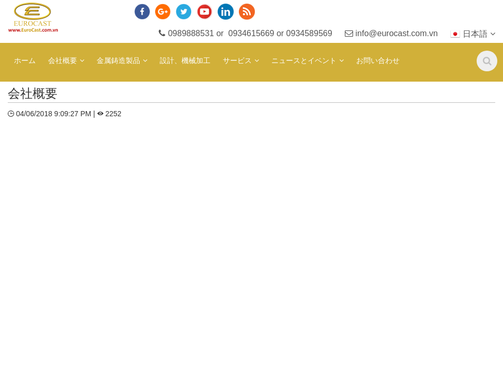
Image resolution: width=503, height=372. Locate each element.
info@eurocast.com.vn (391, 33)
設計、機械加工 (185, 60)
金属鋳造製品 (118, 60)
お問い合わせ (378, 60)
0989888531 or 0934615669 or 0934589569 (245, 33)
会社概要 (62, 60)
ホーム (25, 60)
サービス (237, 60)
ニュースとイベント (304, 60)
